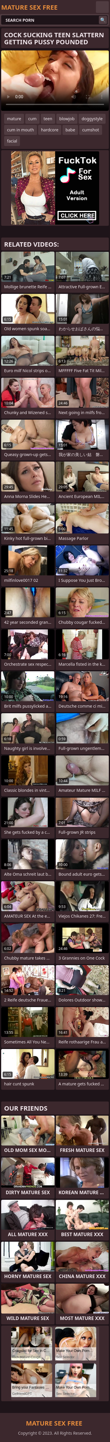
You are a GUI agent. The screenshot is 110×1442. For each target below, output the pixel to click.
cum (32, 118)
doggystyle (92, 118)
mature (14, 118)
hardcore (49, 130)
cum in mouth (20, 130)
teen (48, 118)
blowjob (67, 118)
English (102, 7)
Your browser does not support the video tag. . (55, 80)
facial (12, 141)
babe (70, 130)
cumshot (90, 130)
